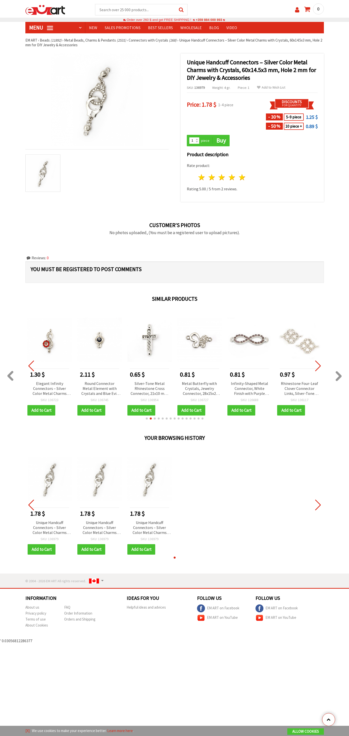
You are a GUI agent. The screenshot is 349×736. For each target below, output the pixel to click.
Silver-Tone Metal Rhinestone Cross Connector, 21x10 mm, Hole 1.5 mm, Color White (150, 389)
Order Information (78, 613)
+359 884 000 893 (209, 20)
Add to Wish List (271, 87)
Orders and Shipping (80, 619)
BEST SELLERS (160, 27)
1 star (202, 177)
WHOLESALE (191, 27)
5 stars (242, 177)
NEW (93, 27)
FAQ (67, 607)
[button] (147, 419)
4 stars (232, 177)
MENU (41, 27)
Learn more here (120, 730)
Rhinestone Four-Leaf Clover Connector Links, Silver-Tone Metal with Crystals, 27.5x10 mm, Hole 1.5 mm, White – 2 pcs (299, 389)
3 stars (222, 177)
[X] (27, 730)
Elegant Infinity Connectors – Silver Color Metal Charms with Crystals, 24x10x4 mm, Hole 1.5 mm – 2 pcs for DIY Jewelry (49, 389)
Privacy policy (35, 613)
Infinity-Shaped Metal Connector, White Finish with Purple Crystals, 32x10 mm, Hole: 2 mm (249, 389)
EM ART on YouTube (217, 618)
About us (32, 607)
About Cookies (36, 625)
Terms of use (35, 619)
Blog (214, 27)
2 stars (212, 177)
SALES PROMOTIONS (123, 27)
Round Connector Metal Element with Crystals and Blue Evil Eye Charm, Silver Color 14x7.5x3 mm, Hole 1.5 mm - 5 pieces (99, 389)
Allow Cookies (305, 731)
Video (231, 27)
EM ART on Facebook (218, 608)
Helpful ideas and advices (146, 607)
